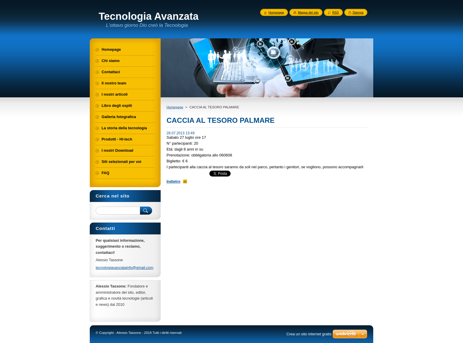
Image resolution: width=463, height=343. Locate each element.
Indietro (173, 181)
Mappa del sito (308, 12)
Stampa (358, 12)
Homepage (175, 107)
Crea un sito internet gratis (308, 334)
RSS (335, 12)
